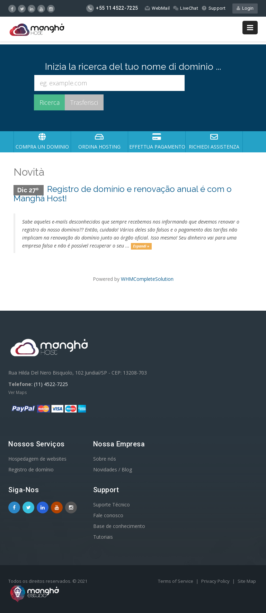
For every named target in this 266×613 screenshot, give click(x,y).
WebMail (157, 8)
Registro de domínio (31, 469)
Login (245, 8)
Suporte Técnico (111, 504)
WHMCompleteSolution (147, 279)
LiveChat (185, 8)
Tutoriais (103, 537)
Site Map (247, 581)
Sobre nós (104, 458)
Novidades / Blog (112, 469)
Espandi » (141, 246)
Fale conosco (108, 515)
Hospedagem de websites (37, 458)
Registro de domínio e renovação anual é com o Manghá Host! (123, 193)
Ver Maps (17, 392)
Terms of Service (176, 581)
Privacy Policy (216, 581)
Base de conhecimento (119, 526)
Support (213, 8)
